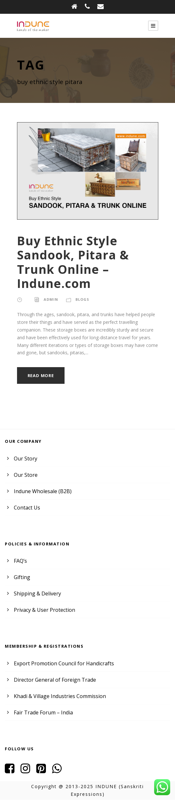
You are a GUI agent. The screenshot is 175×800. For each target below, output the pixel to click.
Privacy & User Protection (43, 610)
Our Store (25, 475)
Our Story (25, 458)
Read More (42, 375)
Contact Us (26, 507)
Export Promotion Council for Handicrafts (60, 663)
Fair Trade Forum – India (42, 712)
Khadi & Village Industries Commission (58, 696)
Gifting (21, 577)
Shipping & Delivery (36, 593)
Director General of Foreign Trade (52, 680)
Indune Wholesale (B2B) (41, 491)
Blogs (81, 299)
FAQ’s (21, 561)
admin (50, 299)
